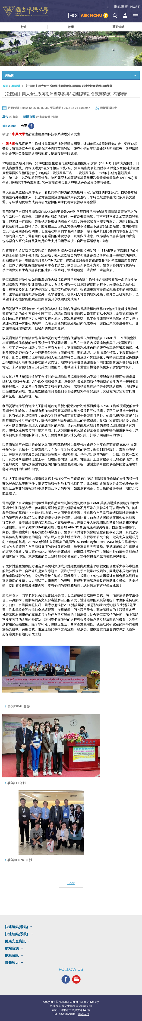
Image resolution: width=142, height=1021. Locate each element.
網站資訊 (12, 955)
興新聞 (15, 86)
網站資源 (12, 948)
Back (71, 883)
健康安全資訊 (15, 941)
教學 (71, 27)
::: (108, 7)
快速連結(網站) (16, 927)
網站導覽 (121, 7)
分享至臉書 (31, 126)
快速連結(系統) (17, 934)
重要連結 (118, 27)
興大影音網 (76, 979)
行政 (24, 27)
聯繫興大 (12, 963)
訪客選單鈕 (125, 16)
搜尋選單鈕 (115, 16)
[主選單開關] (136, 16)
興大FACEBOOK (65, 979)
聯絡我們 (83, 1014)
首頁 (5, 86)
